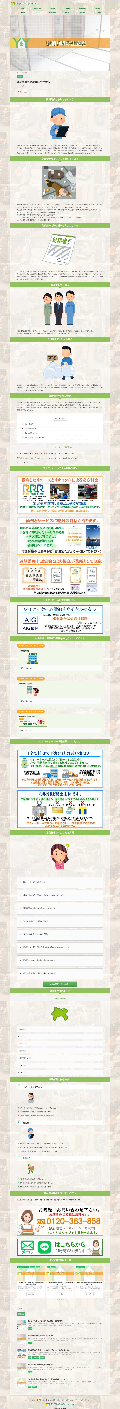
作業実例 (37, 12)
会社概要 (82, 12)
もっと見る (30, 1292)
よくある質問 (52, 12)
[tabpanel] (31, 1280)
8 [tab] (65, 1298)
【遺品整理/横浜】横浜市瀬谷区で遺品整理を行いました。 (47, 1377)
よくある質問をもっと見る (59, 983)
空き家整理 (22, 12)
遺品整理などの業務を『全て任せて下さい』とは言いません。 (49, 1348)
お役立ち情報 (97, 12)
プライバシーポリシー (30, 1398)
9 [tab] (67, 1298)
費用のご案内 (37, 8)
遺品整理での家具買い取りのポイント (40, 1333)
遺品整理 (52, 8)
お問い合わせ (67, 12)
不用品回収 (97, 8)
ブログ (77, 1398)
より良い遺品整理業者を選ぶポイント (40, 1362)
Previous (18, 1279)
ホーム (22, 8)
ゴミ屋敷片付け (67, 8)
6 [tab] (61, 1298)
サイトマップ (91, 1398)
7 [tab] (63, 1298)
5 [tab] (59, 1298)
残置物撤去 (82, 8)
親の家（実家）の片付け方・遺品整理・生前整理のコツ (46, 1319)
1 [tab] (52, 1298)
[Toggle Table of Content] (24, 92)
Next (101, 1279)
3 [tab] (56, 1298)
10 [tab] (69, 1298)
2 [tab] (54, 1298)
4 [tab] (58, 1298)
